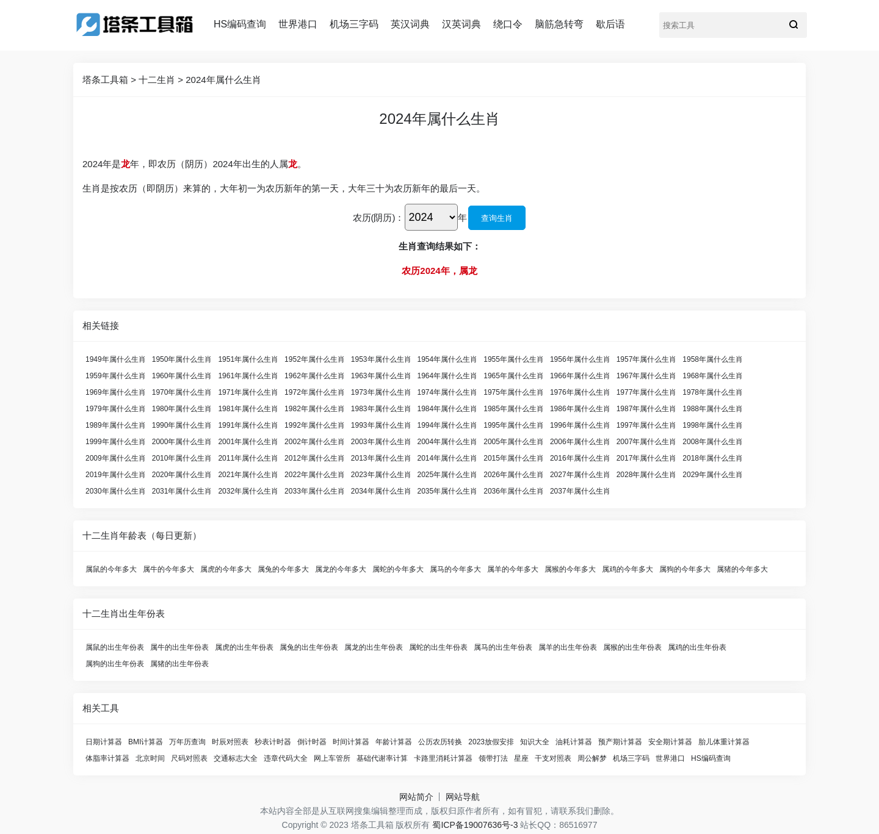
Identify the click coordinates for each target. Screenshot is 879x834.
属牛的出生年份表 (179, 647)
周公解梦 (592, 758)
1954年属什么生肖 (448, 359)
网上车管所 (332, 758)
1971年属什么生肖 (248, 392)
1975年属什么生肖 (513, 392)
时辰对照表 (230, 742)
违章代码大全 (286, 758)
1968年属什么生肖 (712, 376)
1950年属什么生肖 (182, 359)
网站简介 (416, 797)
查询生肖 (497, 218)
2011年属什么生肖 (248, 458)
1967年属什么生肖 (647, 376)
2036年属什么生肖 (513, 491)
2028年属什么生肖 (647, 474)
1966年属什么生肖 (580, 376)
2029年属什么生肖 (712, 474)
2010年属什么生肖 (182, 458)
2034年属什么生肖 (381, 491)
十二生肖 (157, 79)
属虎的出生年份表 (244, 647)
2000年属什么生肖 (182, 441)
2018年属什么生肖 (712, 458)
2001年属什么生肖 (248, 441)
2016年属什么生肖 (580, 458)
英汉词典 (410, 24)
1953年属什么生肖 (381, 359)
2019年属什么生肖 (115, 474)
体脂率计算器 (107, 758)
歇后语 (610, 24)
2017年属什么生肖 (647, 458)
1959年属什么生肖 (115, 376)
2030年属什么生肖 (115, 491)
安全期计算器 (670, 742)
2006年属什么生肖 (580, 441)
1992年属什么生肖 (314, 425)
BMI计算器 (145, 742)
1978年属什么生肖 (712, 392)
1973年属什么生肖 (381, 392)
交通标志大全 (236, 758)
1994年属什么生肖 (448, 425)
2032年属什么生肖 (248, 491)
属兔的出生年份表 (309, 647)
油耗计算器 (573, 742)
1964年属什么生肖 (448, 376)
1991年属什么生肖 (248, 425)
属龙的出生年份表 (373, 647)
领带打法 (493, 758)
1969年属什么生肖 (115, 392)
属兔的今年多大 (283, 569)
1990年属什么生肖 (182, 425)
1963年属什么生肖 (381, 376)
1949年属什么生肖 (115, 359)
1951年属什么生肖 (248, 359)
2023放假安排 (491, 742)
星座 (521, 758)
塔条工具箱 (105, 79)
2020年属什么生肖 (182, 474)
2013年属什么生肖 (381, 458)
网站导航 (463, 797)
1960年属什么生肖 (182, 376)
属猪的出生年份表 (179, 664)
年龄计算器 (393, 742)
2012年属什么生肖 (314, 458)
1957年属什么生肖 (647, 359)
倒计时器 (312, 742)
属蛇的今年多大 (398, 569)
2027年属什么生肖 (580, 474)
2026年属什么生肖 (513, 474)
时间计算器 (351, 742)
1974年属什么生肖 (448, 392)
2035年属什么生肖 (448, 491)
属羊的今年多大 (512, 569)
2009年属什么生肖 (115, 458)
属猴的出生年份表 (632, 647)
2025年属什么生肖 (448, 474)
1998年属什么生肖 (712, 425)
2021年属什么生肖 (248, 474)
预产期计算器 (620, 742)
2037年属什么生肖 (580, 491)
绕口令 (508, 24)
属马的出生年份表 (503, 647)
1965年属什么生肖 (513, 376)
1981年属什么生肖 (248, 408)
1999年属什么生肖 (115, 441)
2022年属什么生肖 (314, 474)
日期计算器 (103, 742)
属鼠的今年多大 (111, 569)
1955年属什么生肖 (513, 359)
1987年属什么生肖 (647, 408)
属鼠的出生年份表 (114, 647)
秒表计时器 (273, 742)
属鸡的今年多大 (627, 569)
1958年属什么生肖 (712, 359)
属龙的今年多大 (340, 569)
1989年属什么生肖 (115, 425)
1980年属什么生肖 (182, 408)
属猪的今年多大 (742, 569)
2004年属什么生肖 (448, 441)
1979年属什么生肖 (115, 408)
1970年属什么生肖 (182, 392)
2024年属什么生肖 (223, 79)
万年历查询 (187, 742)
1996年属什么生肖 (580, 425)
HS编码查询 (240, 24)
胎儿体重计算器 (724, 742)
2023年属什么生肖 (381, 474)
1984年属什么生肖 (448, 408)
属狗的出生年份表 (114, 664)
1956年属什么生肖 (580, 359)
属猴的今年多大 (570, 569)
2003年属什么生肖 (381, 441)
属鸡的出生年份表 (697, 647)
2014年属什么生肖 (448, 458)
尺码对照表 (189, 758)
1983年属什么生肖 (381, 408)
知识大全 (534, 742)
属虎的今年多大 (225, 569)
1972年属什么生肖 (314, 392)
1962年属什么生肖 (314, 376)
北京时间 (150, 758)
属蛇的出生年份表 (438, 647)
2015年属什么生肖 (513, 458)
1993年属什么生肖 (381, 425)
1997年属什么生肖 (647, 425)
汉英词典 (461, 24)
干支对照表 (553, 758)
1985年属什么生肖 (513, 408)
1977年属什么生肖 (647, 392)
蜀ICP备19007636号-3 (475, 825)
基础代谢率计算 (382, 758)
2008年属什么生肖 (712, 441)
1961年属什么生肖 (248, 376)
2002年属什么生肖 (314, 441)
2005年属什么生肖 (513, 441)
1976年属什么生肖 (580, 392)
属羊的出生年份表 (567, 647)
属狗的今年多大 (685, 569)
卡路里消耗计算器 (443, 758)
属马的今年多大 (455, 569)
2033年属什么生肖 (314, 491)
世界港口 (297, 24)
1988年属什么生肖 (712, 408)
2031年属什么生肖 (182, 491)
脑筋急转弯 (559, 24)
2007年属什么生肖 (647, 441)
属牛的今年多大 (168, 569)
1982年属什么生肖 (314, 408)
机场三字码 (354, 24)
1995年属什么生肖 (513, 425)
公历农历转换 (440, 742)
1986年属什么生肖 (580, 408)
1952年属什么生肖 (314, 359)
